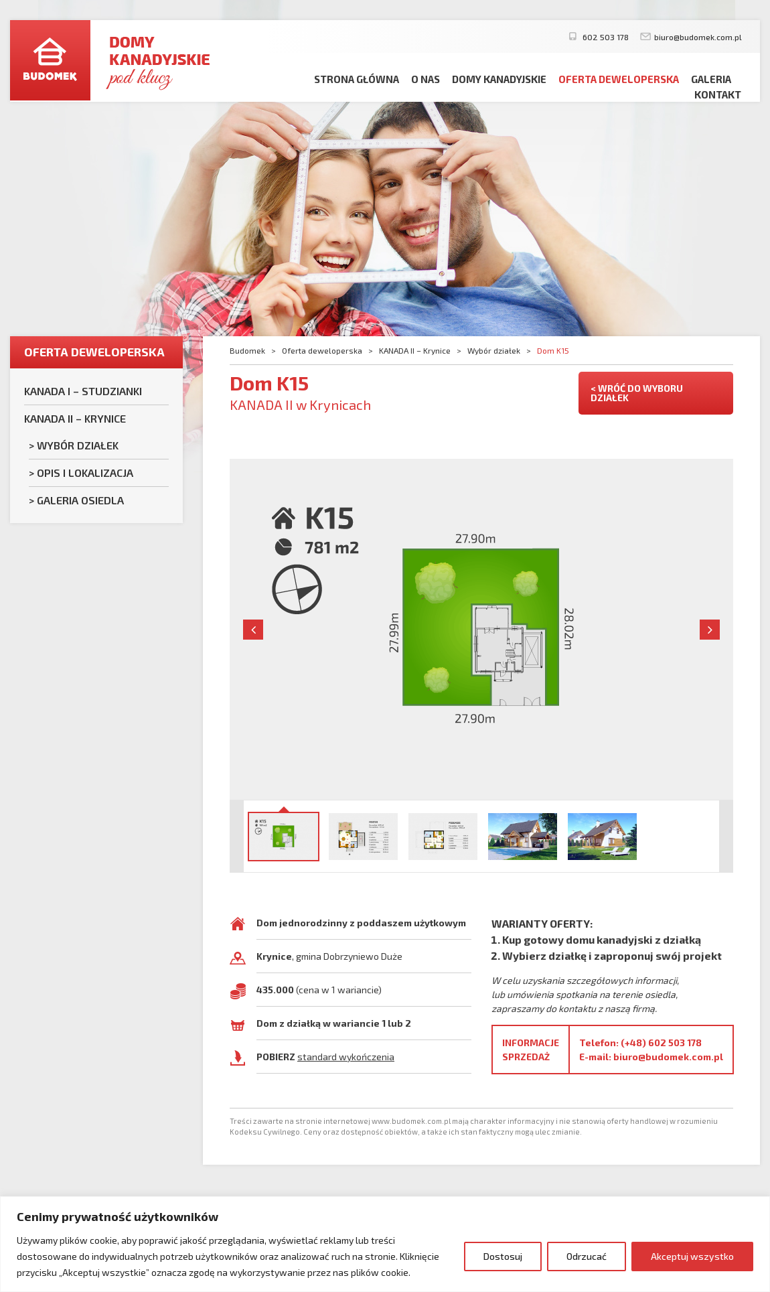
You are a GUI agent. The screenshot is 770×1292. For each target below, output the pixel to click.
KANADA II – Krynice (75, 418)
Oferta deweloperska (618, 79)
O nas (425, 79)
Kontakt (717, 94)
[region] (385, 1244)
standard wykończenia (345, 1056)
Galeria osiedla (80, 500)
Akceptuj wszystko (692, 1256)
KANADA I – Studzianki (83, 390)
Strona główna (356, 79)
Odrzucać (586, 1256)
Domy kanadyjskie (499, 79)
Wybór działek (78, 445)
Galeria (711, 79)
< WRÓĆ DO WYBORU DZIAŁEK (637, 392)
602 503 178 (605, 37)
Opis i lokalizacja (85, 472)
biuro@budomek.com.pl (698, 37)
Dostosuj (502, 1256)
